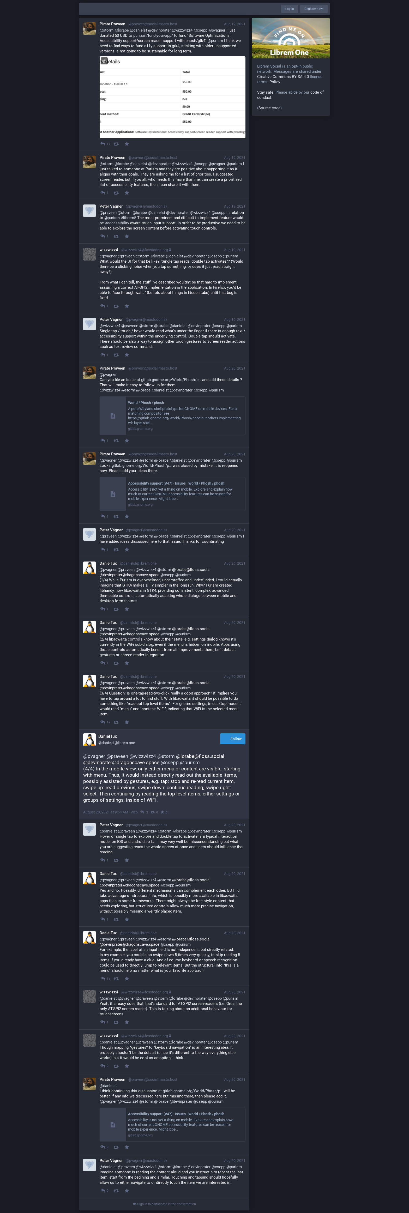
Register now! (313, 9)
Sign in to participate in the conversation (164, 1204)
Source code (269, 108)
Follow (233, 739)
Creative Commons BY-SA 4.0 (283, 76)
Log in (289, 9)
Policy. (275, 82)
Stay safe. (265, 92)
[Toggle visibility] (104, 60)
